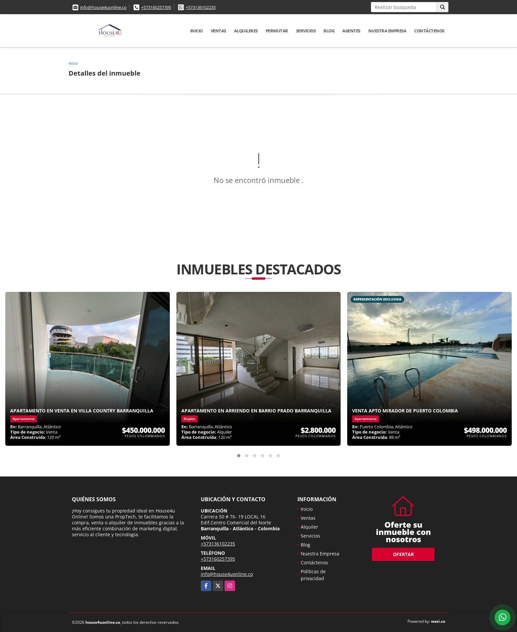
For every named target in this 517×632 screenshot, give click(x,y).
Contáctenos (429, 31)
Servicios (306, 31)
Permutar (277, 31)
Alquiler (309, 527)
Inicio (196, 31)
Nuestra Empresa (387, 31)
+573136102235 (201, 7)
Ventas (218, 31)
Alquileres (246, 31)
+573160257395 (156, 7)
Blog (328, 31)
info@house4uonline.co (103, 7)
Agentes (351, 31)
